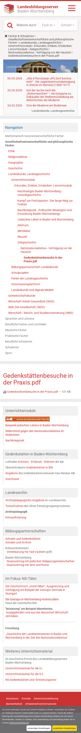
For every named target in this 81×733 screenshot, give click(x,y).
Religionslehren (18, 156)
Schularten (12, 347)
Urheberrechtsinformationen (41, 703)
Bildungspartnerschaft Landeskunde (34, 267)
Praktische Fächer (16, 335)
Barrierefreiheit (14, 703)
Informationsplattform (25, 284)
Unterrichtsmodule (20, 46)
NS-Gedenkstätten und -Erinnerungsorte (30, 679)
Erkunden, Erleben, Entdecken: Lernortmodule (43, 185)
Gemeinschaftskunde (21, 295)
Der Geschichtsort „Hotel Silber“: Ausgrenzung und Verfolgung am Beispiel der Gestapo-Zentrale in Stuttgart (37, 590)
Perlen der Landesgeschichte (29, 278)
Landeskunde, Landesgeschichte (40, 42)
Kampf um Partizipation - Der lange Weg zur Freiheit (45, 202)
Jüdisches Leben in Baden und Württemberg (45, 219)
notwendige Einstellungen (39, 728)
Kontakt (26, 698)
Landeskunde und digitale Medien (32, 290)
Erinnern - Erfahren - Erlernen (36, 461)
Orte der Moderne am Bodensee (46, 105)
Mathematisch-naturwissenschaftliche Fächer (34, 136)
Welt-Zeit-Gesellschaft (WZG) (26, 307)
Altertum (23, 225)
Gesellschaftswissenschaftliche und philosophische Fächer (39, 143)
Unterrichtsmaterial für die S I (23, 668)
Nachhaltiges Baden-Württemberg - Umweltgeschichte (39, 193)
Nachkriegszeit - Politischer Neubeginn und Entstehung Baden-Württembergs (44, 211)
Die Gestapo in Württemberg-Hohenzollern (32, 599)
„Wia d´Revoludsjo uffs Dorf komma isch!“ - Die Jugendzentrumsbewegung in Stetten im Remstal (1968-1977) (50, 82)
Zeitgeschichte (38, 49)
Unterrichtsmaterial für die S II (24, 674)
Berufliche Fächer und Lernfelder (25, 324)
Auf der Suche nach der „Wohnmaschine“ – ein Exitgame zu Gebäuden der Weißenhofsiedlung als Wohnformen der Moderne (49, 95)
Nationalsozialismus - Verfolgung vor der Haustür (39, 52)
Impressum (12, 698)
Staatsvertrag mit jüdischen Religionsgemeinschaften (40, 561)
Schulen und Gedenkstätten (22, 538)
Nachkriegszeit (14, 440)
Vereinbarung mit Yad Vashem (26, 551)
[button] (48, 25)
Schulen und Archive (18, 542)
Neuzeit (22, 236)
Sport (8, 353)
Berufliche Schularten (18, 341)
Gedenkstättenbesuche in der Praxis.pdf (43, 259)
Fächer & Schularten (21, 36)
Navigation (14, 127)
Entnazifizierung (15, 517)
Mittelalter (23, 231)
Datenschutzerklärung (18, 723)
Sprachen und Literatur (20, 318)
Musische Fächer (16, 330)
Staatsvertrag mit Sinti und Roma (28, 565)
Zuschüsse (12, 479)
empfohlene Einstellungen (64, 728)
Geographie (15, 162)
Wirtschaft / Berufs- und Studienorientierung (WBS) (40, 312)
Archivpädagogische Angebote (24, 500)
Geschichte (15, 168)
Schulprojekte (20, 272)
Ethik (11, 151)
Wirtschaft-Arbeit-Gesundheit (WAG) (31, 301)
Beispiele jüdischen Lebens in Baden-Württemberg (36, 425)
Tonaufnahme (14, 506)
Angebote (11, 473)
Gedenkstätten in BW (39, 467)
